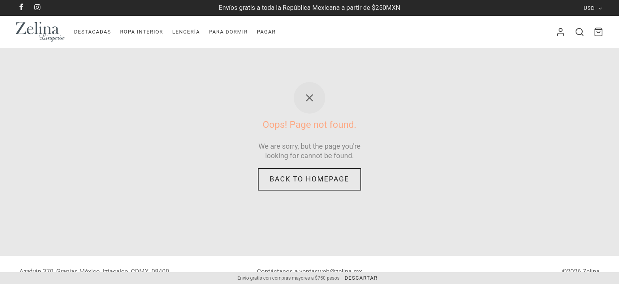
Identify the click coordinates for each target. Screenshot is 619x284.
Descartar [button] (361, 278)
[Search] (579, 32)
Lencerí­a (186, 32)
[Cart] (598, 32)
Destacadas (92, 32)
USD (589, 8)
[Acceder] (560, 32)
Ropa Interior (141, 32)
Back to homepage (309, 179)
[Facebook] (21, 7)
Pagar (266, 32)
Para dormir (228, 32)
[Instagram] (37, 7)
